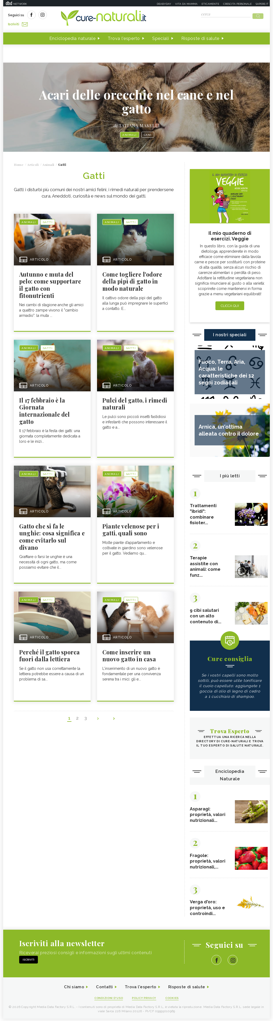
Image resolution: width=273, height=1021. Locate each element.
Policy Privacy (145, 1000)
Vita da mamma (186, 3)
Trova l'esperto (124, 36)
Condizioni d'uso (107, 1000)
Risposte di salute (200, 36)
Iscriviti (68, 15)
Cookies (174, 1000)
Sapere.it (262, 3)
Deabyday (164, 3)
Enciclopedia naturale (72, 36)
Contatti (103, 988)
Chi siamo (71, 988)
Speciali (160, 36)
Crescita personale (237, 3)
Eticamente (210, 3)
